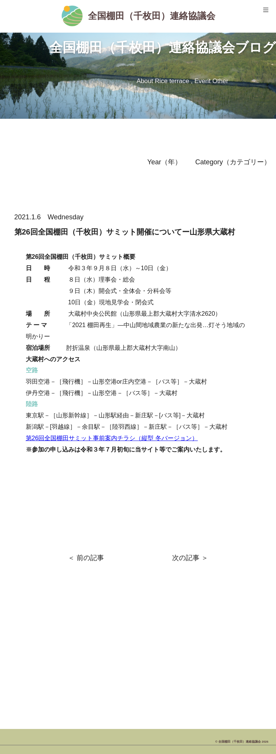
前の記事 (90, 558)
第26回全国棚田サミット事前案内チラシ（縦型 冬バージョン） (112, 438)
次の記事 (185, 558)
